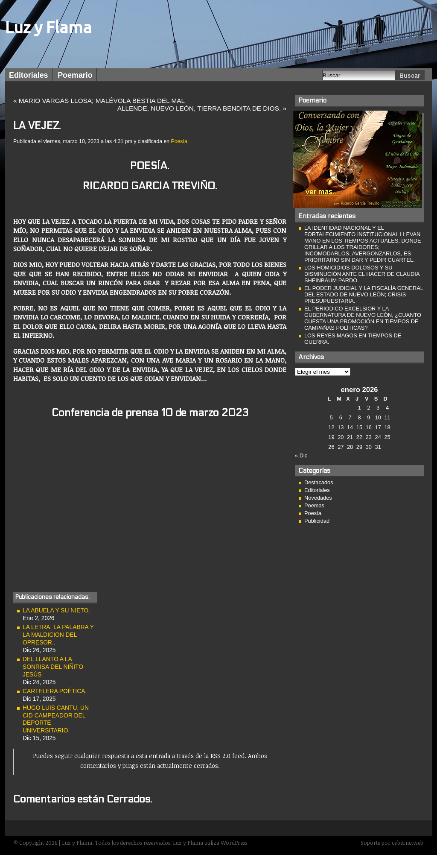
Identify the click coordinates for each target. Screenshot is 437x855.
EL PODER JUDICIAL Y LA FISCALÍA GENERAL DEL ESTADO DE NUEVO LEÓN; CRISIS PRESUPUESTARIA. (363, 294)
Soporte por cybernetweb (392, 842)
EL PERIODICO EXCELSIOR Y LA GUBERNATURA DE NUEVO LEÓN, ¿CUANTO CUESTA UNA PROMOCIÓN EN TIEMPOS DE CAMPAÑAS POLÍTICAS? (362, 318)
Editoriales (28, 75)
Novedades (318, 498)
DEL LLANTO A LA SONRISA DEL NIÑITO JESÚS (53, 667)
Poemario (75, 75)
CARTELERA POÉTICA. (55, 691)
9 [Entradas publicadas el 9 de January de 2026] (368, 417)
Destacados (318, 482)
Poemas (314, 505)
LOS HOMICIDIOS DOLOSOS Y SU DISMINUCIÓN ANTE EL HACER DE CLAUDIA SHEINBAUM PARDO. (362, 274)
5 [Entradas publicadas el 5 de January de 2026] (331, 417)
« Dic (301, 455)
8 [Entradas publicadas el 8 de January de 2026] (359, 417)
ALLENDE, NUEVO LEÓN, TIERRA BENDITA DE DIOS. (199, 108)
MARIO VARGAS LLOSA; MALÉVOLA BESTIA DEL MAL (102, 100)
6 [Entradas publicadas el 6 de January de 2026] (340, 417)
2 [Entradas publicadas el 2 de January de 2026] (368, 407)
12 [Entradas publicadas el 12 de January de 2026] (331, 427)
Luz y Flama (48, 27)
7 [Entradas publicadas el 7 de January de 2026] (350, 417)
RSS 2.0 (220, 756)
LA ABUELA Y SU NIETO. (56, 610)
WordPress (234, 842)
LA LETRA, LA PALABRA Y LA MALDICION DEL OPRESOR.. (58, 635)
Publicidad (316, 521)
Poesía (179, 141)
